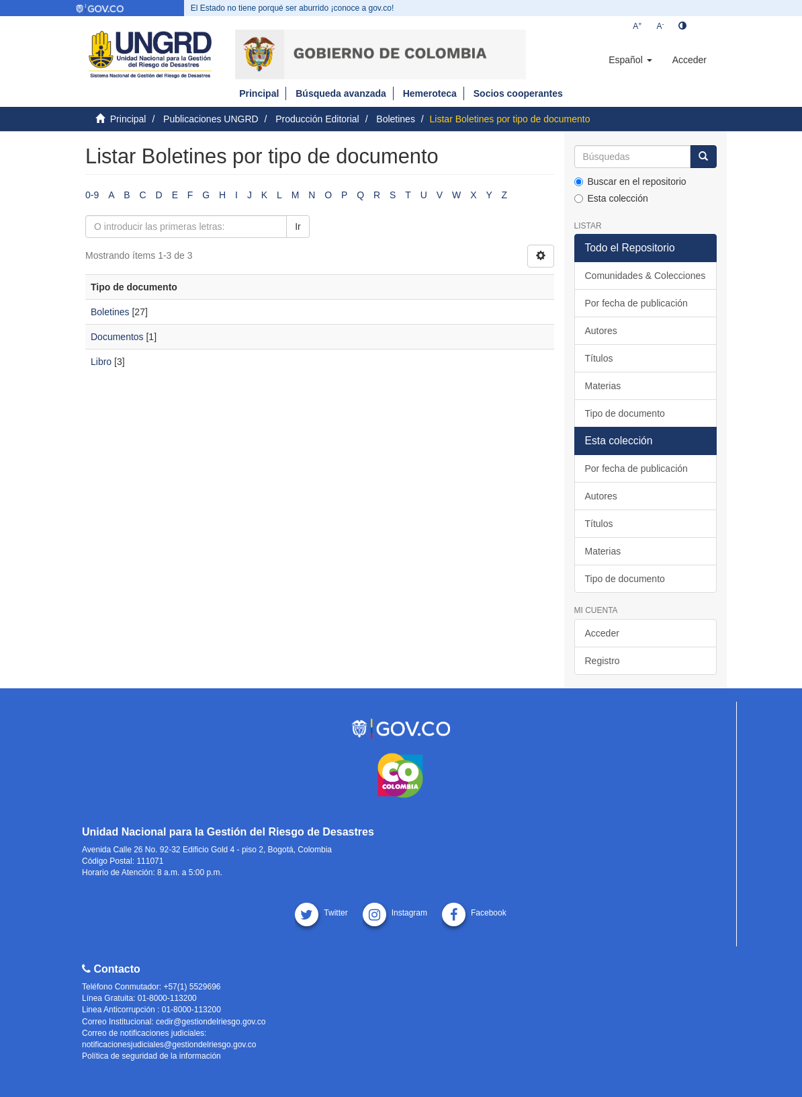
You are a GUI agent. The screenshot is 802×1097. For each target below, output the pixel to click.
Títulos (599, 358)
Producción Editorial (317, 119)
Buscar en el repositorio (630, 181)
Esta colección (611, 198)
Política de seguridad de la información (151, 1056)
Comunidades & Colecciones (645, 275)
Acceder (602, 633)
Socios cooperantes (518, 93)
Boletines (395, 119)
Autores (601, 330)
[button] (630, 60)
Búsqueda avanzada (341, 93)
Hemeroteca (430, 93)
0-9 (92, 195)
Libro (101, 361)
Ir (298, 226)
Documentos (117, 336)
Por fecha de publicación (636, 303)
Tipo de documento (625, 413)
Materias (603, 385)
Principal (259, 93)
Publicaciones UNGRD (211, 119)
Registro (602, 660)
